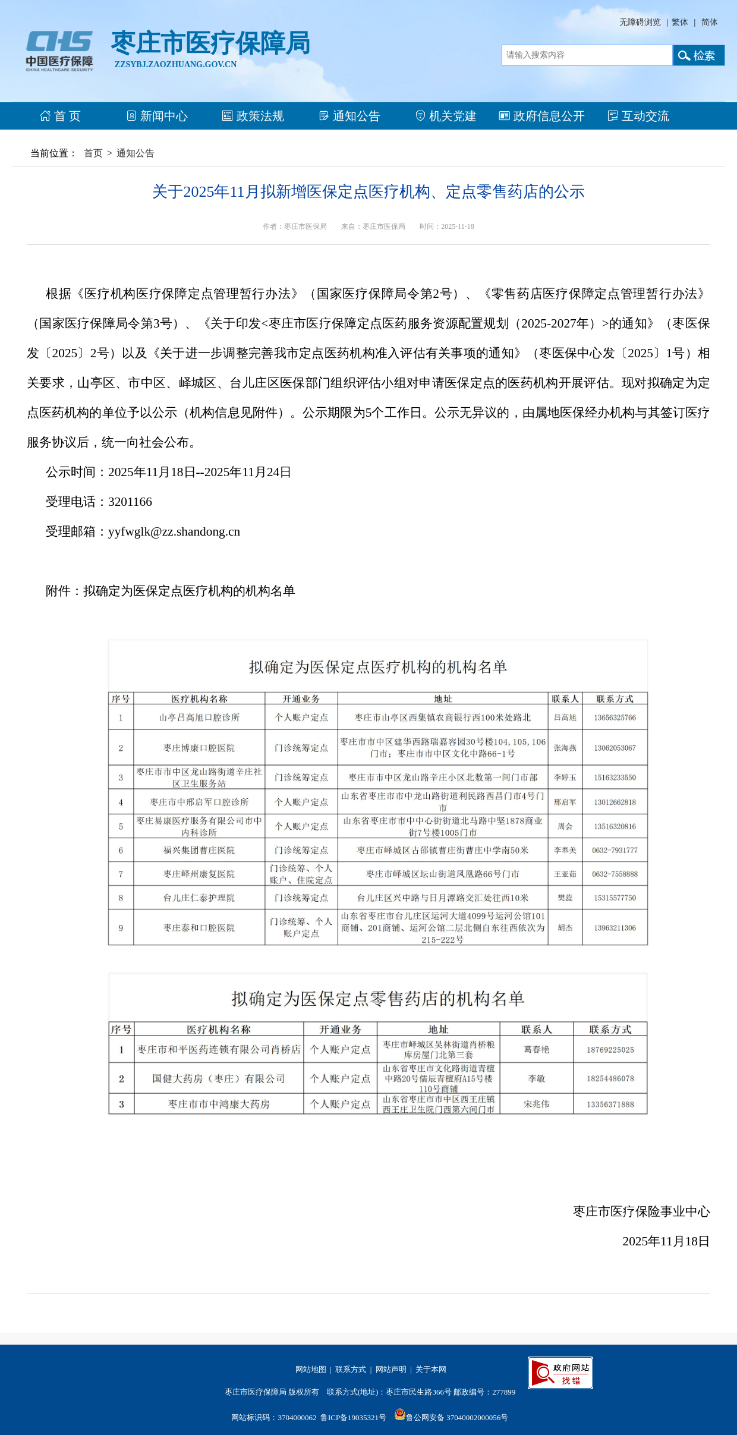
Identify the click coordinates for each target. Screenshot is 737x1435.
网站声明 (391, 1369)
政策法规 (253, 115)
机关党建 (445, 115)
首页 (93, 153)
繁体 (680, 22)
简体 (709, 22)
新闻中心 (156, 115)
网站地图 (310, 1369)
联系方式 (350, 1369)
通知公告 (349, 115)
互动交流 (638, 115)
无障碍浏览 (640, 22)
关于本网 (430, 1369)
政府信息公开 (542, 115)
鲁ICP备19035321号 (353, 1417)
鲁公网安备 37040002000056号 (457, 1417)
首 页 (60, 115)
